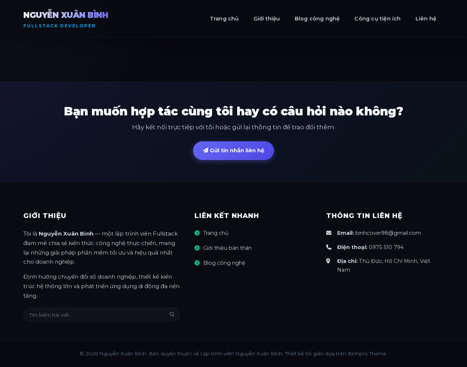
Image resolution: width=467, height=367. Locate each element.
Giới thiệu (267, 18)
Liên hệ (426, 18)
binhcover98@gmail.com (389, 233)
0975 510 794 (386, 247)
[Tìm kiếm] (172, 315)
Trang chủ (224, 18)
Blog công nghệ (317, 18)
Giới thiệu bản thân (228, 248)
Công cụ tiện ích (377, 18)
